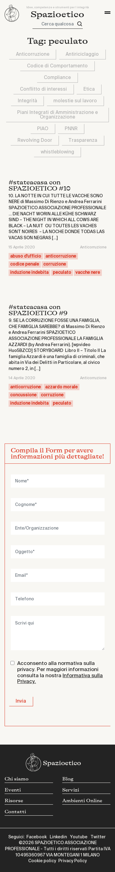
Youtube (78, 837)
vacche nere (87, 272)
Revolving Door (34, 140)
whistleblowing (57, 152)
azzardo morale (61, 387)
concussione (23, 395)
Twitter (98, 837)
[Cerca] (80, 24)
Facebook (36, 837)
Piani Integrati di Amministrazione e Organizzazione (57, 114)
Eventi (13, 790)
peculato (62, 272)
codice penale (24, 264)
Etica (89, 89)
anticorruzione (60, 256)
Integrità (27, 101)
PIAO (42, 128)
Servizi (70, 790)
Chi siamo (17, 779)
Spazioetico (57, 14)
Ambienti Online (82, 800)
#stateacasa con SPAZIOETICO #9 (38, 310)
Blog (67, 779)
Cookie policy (42, 861)
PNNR (71, 128)
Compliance (57, 77)
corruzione (54, 264)
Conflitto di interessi (43, 89)
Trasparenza (82, 140)
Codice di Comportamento (57, 66)
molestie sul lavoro (75, 101)
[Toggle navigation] (107, 12)
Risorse (14, 800)
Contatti (15, 811)
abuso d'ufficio (25, 256)
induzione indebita (29, 272)
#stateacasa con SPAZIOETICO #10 (40, 185)
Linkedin (58, 837)
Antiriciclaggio (82, 54)
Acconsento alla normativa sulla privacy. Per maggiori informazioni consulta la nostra (60, 672)
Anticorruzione (32, 54)
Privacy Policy (72, 861)
